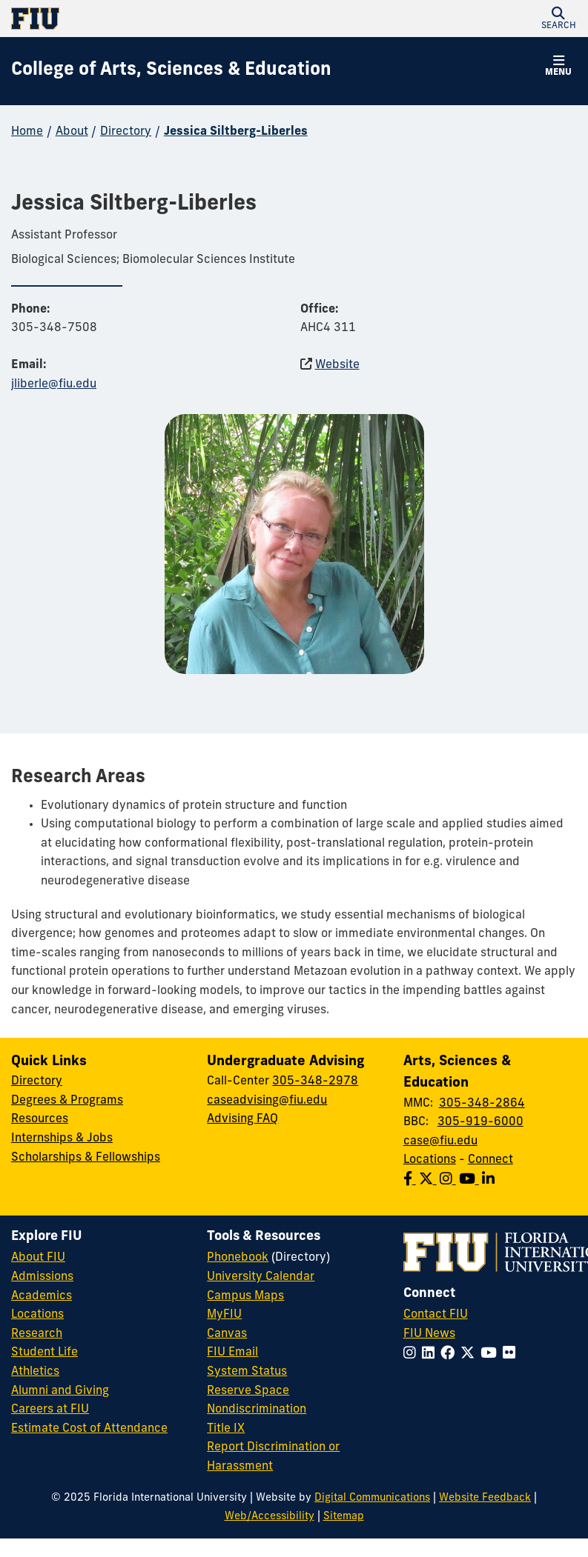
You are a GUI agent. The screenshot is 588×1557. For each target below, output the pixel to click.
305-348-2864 (482, 1104)
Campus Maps (245, 1296)
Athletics (35, 1372)
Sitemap (343, 1516)
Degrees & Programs (67, 1101)
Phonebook (237, 1258)
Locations (429, 1160)
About (72, 132)
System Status (247, 1372)
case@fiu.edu (440, 1141)
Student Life (44, 1352)
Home (27, 132)
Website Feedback (485, 1498)
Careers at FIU (50, 1410)
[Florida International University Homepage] (152, 18)
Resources (39, 1119)
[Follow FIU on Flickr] (512, 1354)
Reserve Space (248, 1391)
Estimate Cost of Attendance (89, 1429)
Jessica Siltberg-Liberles (236, 132)
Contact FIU (435, 1315)
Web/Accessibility (269, 1516)
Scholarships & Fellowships (85, 1158)
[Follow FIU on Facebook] (450, 1354)
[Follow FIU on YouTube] (491, 1354)
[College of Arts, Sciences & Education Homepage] (171, 71)
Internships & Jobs (62, 1138)
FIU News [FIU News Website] (429, 1334)
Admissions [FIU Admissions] (42, 1277)
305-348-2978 (315, 1081)
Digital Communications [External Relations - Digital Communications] (372, 1498)
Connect (490, 1160)
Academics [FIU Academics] (41, 1296)
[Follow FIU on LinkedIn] (431, 1354)
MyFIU (224, 1315)
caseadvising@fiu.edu (267, 1101)
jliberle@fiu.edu (53, 384)
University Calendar (260, 1277)
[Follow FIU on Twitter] (470, 1354)
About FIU (38, 1258)
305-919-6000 (480, 1122)
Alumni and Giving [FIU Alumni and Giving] (60, 1391)
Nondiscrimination (256, 1410)
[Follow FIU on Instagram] (412, 1354)
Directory (125, 132)
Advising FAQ (242, 1119)
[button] (558, 18)
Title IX (226, 1429)
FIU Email (232, 1352)
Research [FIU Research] (36, 1334)
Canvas (227, 1334)
